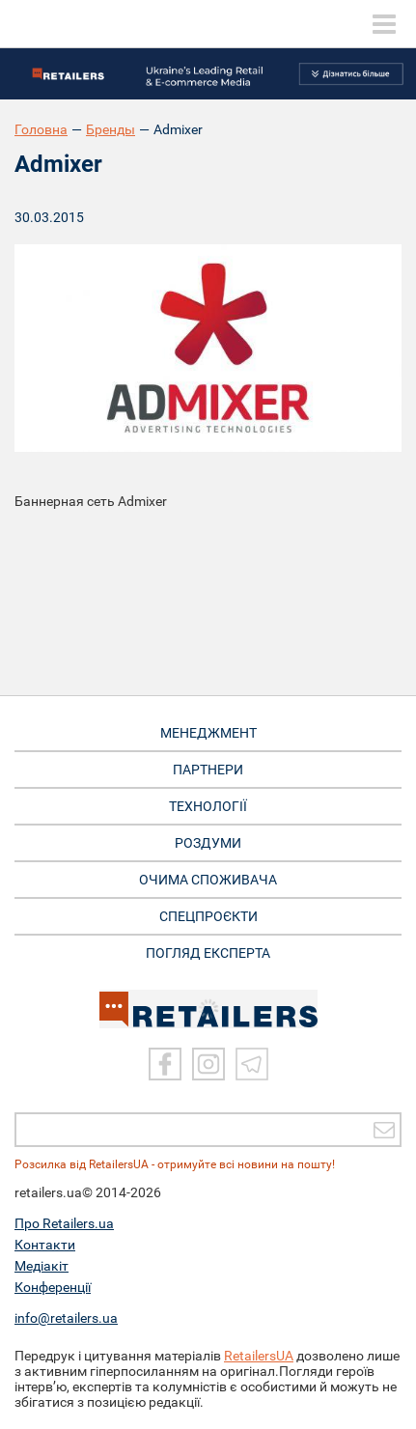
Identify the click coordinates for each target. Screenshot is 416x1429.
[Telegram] (252, 1064)
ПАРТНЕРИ (208, 769)
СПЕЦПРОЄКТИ (208, 916)
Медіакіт (41, 1266)
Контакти (44, 1244)
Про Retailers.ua (64, 1223)
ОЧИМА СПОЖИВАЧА (208, 879)
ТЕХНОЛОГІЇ (208, 806)
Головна (41, 129)
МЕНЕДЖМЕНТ (208, 733)
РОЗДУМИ (208, 843)
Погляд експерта (208, 953)
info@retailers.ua (66, 1318)
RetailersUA (258, 1355)
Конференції (52, 1287)
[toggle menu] (384, 24)
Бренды (110, 129)
